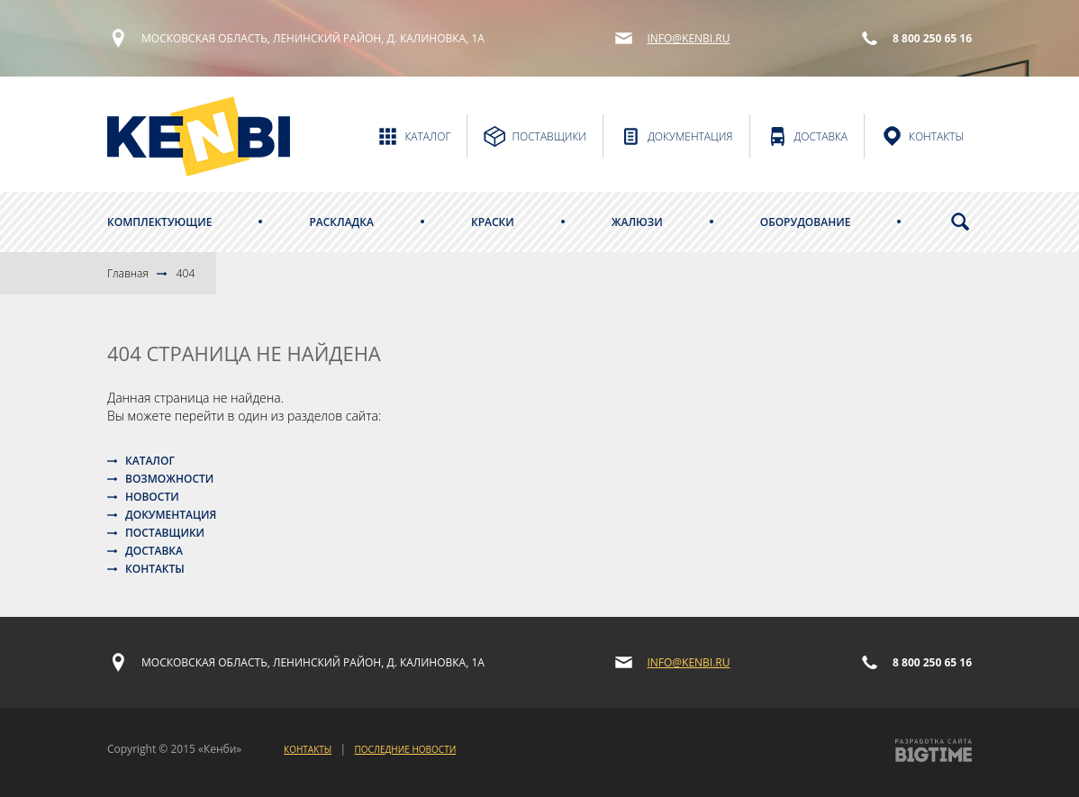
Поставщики (164, 532)
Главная (128, 273)
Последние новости (406, 749)
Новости (152, 496)
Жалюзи (637, 222)
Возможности (169, 478)
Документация (170, 514)
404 (186, 273)
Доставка (154, 550)
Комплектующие (159, 222)
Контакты (155, 568)
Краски (492, 222)
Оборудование (805, 222)
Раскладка (341, 222)
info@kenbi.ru (688, 38)
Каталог (150, 460)
